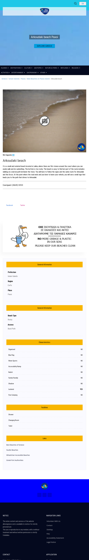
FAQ (48, 534)
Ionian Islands (14, 79)
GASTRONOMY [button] (32, 73)
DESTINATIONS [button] (16, 68)
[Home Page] (44, 486)
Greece (4, 79)
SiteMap (50, 529)
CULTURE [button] (28, 68)
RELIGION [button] (76, 68)
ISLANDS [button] (5, 68)
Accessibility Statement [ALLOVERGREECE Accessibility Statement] (55, 538)
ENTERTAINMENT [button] (18, 73)
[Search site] (76, 3)
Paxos (23, 79)
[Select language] (82, 3)
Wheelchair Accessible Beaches (18, 455)
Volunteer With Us (53, 521)
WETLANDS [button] (65, 68)
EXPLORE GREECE (44, 46)
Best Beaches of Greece (15, 445)
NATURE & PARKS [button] (52, 68)
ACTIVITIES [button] (5, 73)
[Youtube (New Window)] (50, 495)
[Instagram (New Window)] (44, 495)
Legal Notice (51, 542)
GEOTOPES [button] (38, 68)
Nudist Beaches (12, 450)
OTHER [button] (43, 73)
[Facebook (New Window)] (39, 495)
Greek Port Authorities (14, 460)
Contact (49, 525)
